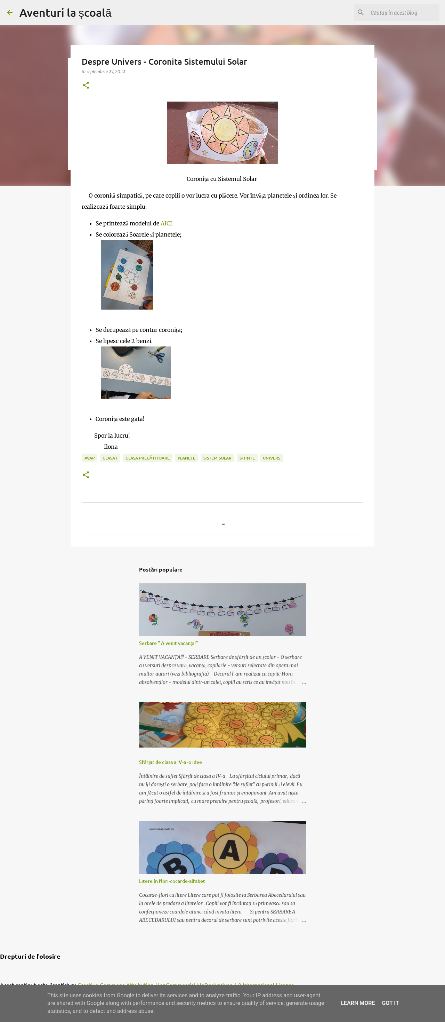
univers (271, 458)
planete (186, 458)
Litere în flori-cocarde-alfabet (172, 881)
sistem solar (217, 458)
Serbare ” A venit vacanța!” (168, 643)
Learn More (358, 1003)
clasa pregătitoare (148, 458)
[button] (86, 85)
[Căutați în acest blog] (402, 12)
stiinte (247, 458)
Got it (390, 1003)
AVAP (89, 458)
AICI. (167, 223)
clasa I (110, 458)
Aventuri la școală (65, 12)
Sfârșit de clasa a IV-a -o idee (170, 762)
